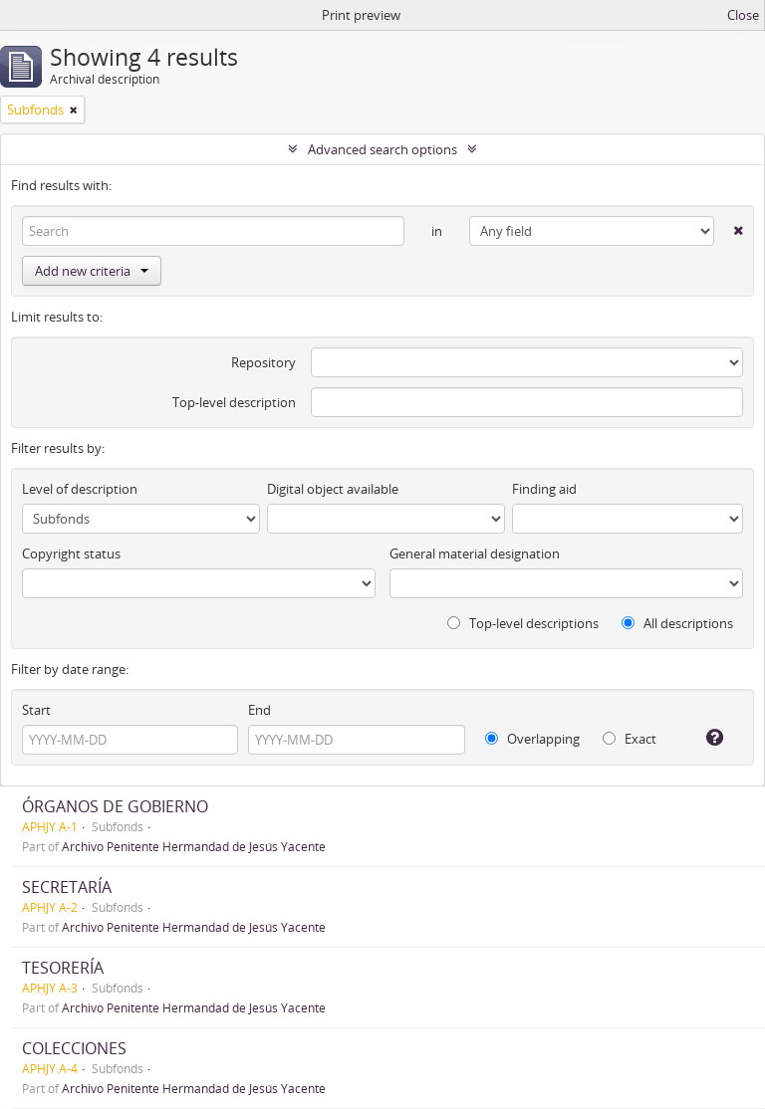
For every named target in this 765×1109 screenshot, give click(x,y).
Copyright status (71, 553)
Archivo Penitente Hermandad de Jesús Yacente (194, 846)
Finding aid (544, 489)
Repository (263, 362)
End (259, 710)
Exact (629, 739)
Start (36, 710)
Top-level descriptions (523, 623)
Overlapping (532, 739)
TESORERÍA (63, 968)
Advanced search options (382, 149)
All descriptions (677, 623)
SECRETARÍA (67, 887)
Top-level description (234, 402)
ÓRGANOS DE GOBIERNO (115, 806)
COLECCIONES (74, 1048)
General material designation (474, 553)
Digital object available (332, 489)
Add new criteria (91, 271)
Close (743, 15)
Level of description (79, 489)
